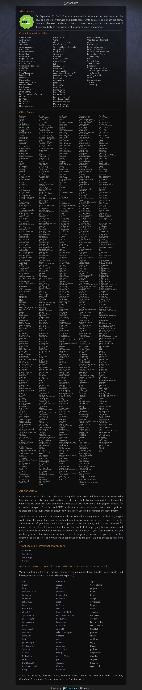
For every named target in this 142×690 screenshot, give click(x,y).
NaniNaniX (60, 626)
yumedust (60, 592)
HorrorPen (60, 670)
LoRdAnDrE (27, 602)
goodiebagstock (29, 642)
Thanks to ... (85, 688)
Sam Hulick (27, 554)
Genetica (60, 636)
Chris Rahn (26, 551)
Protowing (26, 595)
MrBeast (60, 666)
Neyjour (25, 561)
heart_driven (61, 619)
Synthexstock (28, 615)
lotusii (25, 605)
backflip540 (61, 649)
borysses (60, 642)
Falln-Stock (27, 609)
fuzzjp (25, 670)
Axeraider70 (28, 629)
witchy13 (60, 629)
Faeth (24, 626)
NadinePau (27, 656)
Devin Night (27, 557)
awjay (59, 639)
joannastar (26, 632)
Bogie (24, 588)
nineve (59, 585)
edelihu (25, 653)
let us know (50, 527)
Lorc (24, 581)
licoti (24, 639)
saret (58, 602)
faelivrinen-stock (29, 666)
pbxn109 (26, 612)
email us (88, 520)
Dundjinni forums (58, 572)
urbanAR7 (26, 636)
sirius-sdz (60, 646)
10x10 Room (71, 688)
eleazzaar (60, 663)
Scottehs (26, 649)
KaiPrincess (61, 605)
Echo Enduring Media (65, 632)
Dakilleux (60, 609)
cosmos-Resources (65, 615)
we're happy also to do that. (108, 534)
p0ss (58, 659)
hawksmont (61, 622)
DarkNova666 (28, 663)
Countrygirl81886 (63, 612)
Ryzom (25, 585)
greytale (93, 588)
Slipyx (93, 581)
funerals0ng (61, 595)
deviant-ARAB (62, 656)
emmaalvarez (28, 622)
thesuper (60, 653)
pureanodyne (28, 619)
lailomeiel (26, 598)
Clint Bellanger (96, 585)
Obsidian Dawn (29, 592)
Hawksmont (27, 646)
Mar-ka (59, 588)
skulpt (25, 659)
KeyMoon (60, 598)
